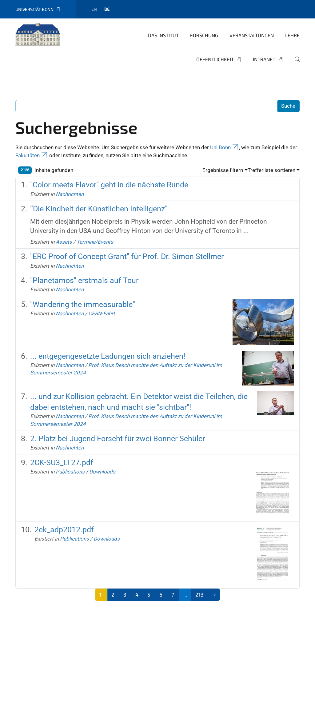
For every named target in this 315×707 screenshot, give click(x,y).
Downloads (102, 472)
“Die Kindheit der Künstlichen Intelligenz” (99, 208)
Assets (64, 242)
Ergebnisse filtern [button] (222, 170)
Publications (70, 472)
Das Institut (163, 35)
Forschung (204, 35)
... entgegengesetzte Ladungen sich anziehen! (107, 356)
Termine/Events (95, 242)
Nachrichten (70, 194)
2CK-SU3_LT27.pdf (61, 462)
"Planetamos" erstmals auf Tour (84, 280)
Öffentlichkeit (219, 59)
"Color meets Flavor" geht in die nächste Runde (109, 184)
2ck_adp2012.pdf (64, 529)
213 (199, 594)
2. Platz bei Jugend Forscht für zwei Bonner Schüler (117, 438)
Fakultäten (31, 155)
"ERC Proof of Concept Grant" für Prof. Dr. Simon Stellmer (127, 256)
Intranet (268, 59)
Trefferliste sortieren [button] (271, 170)
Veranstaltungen (251, 35)
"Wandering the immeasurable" (82, 304)
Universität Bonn (38, 9)
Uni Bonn (224, 147)
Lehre (292, 35)
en (94, 9)
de (107, 9)
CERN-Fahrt (101, 313)
